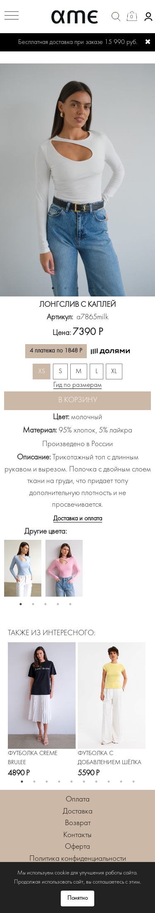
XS (41, 371)
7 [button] (96, 781)
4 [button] (90, 288)
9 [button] (121, 781)
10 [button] (133, 781)
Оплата (78, 800)
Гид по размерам (77, 385)
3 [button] (78, 288)
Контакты (77, 835)
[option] (77, 180)
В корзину (77, 400)
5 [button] (102, 288)
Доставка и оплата (77, 518)
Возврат (78, 823)
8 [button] (109, 781)
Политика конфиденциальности (77, 859)
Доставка (78, 812)
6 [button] (84, 781)
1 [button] (53, 288)
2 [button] (65, 288)
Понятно (77, 898)
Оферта (77, 847)
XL (114, 371)
